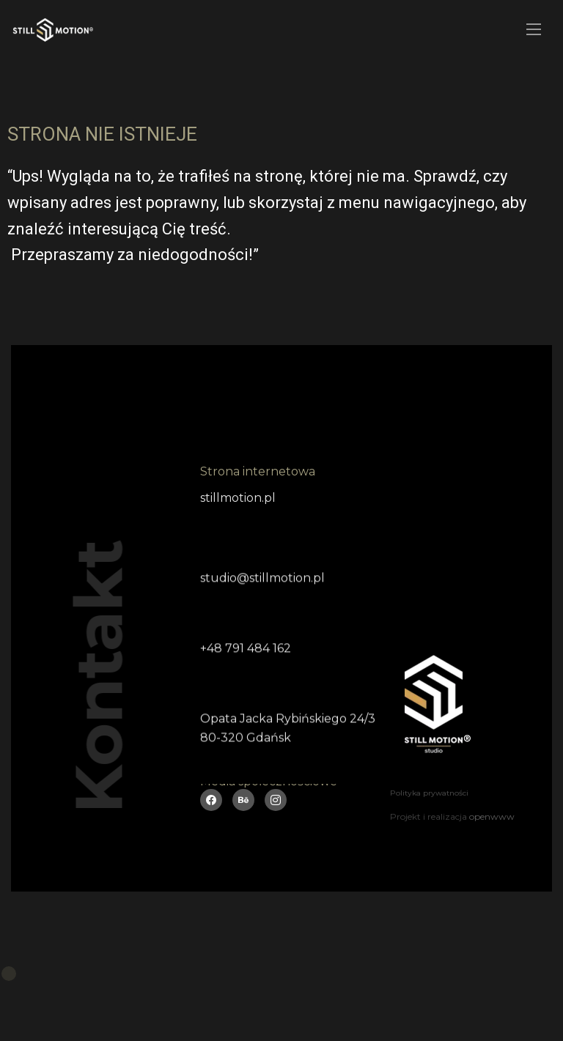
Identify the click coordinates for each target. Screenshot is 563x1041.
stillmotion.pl (238, 498)
